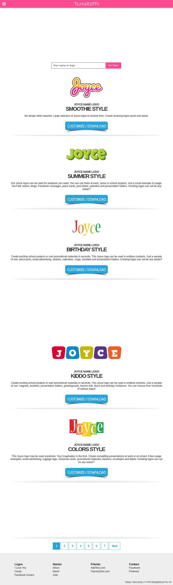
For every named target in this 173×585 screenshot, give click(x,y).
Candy (18, 571)
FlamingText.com (100, 571)
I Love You (20, 567)
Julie (55, 575)
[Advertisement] (86, 35)
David (56, 571)
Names (57, 564)
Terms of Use (137, 582)
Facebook (134, 567)
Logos (19, 564)
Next (114, 546)
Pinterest (134, 571)
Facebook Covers (24, 575)
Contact (134, 564)
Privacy (128, 582)
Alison (56, 567)
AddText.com (98, 567)
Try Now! (113, 65)
